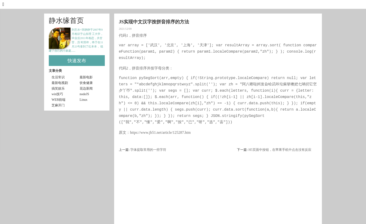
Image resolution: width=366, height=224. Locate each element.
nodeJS (84, 94)
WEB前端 (58, 99)
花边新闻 (86, 88)
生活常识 (58, 77)
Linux (83, 99)
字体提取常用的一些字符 (148, 150)
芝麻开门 (58, 105)
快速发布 (76, 60)
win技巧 (57, 94)
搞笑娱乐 (58, 88)
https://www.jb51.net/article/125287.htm (160, 132)
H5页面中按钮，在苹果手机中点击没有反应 (279, 150)
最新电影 (86, 77)
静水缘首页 (66, 20)
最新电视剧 (60, 83)
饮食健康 (86, 83)
